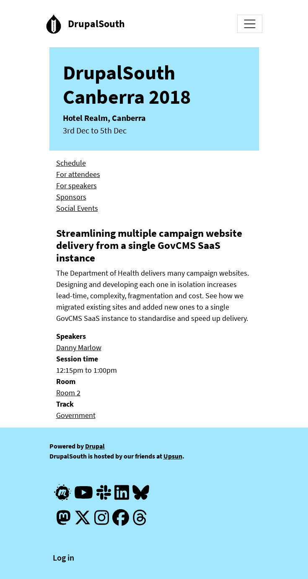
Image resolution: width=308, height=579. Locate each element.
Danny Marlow (78, 347)
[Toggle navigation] (249, 24)
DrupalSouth (96, 23)
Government (76, 415)
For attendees (78, 174)
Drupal (95, 446)
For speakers (76, 185)
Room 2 (68, 392)
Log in (63, 557)
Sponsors (71, 197)
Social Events (77, 208)
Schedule (71, 163)
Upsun (172, 456)
